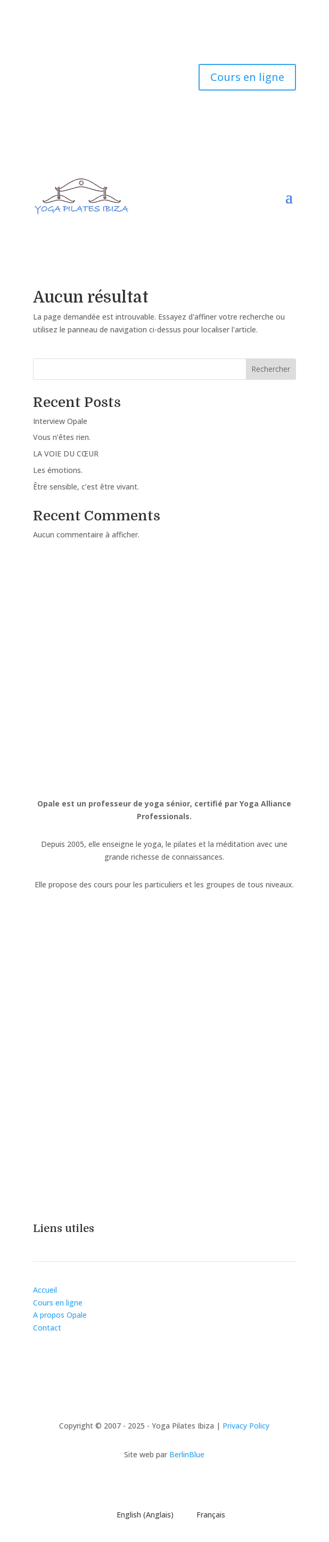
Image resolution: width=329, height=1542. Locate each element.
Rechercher (270, 369)
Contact (47, 1328)
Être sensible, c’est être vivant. (86, 487)
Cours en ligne (247, 77)
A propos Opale (60, 1315)
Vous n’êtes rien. (62, 437)
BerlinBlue (186, 1454)
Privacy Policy (246, 1426)
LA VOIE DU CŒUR (65, 453)
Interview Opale (60, 421)
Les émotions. (58, 470)
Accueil (45, 1290)
